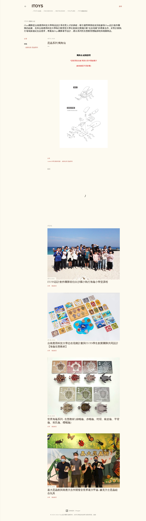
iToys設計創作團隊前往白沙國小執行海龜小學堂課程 (77, 281)
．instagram (59, 11)
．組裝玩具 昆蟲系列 (31, 47)
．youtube (70, 11)
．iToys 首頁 (36, 11)
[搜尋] (120, 6)
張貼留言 (54, 286)
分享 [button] (25, 39)
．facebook (47, 11)
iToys (37, 6)
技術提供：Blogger (73, 510)
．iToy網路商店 (81, 11)
